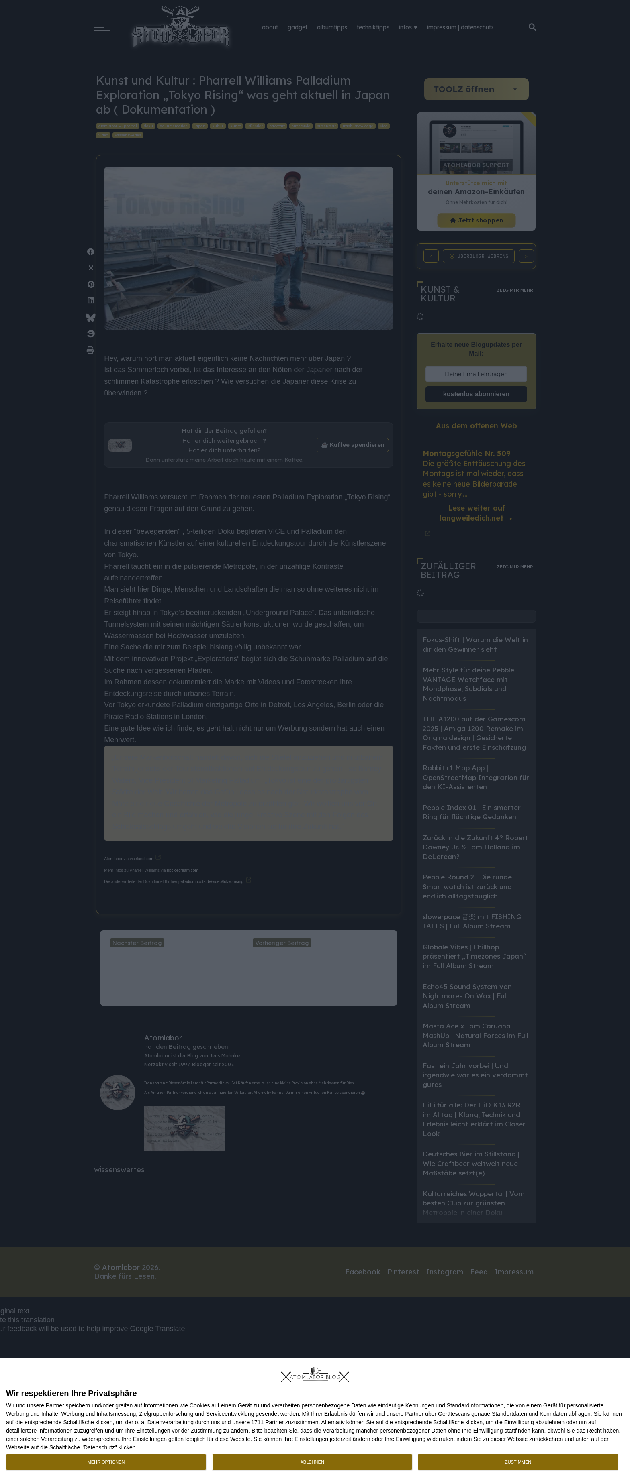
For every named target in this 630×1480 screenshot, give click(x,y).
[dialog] (315, 1419)
